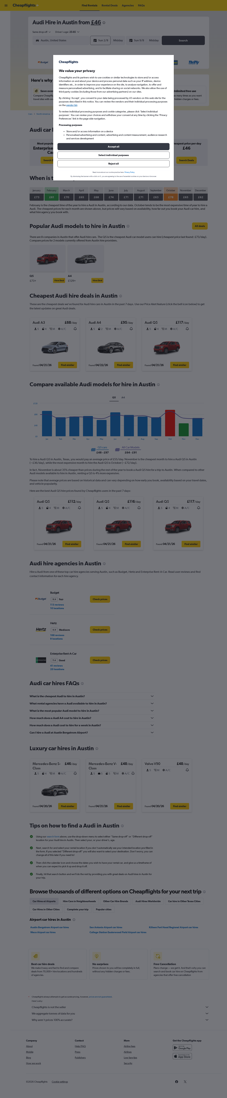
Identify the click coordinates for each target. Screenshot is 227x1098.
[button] (113, 146)
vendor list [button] (71, 105)
